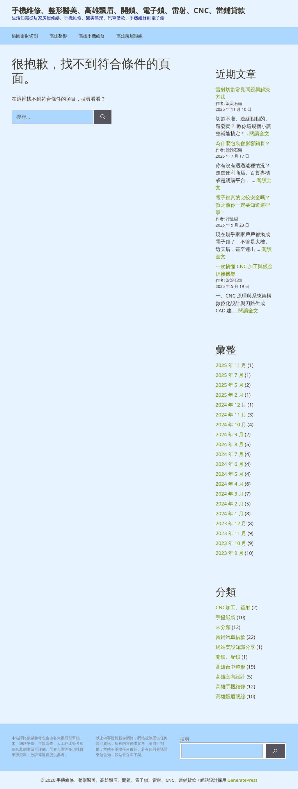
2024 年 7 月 (230, 454)
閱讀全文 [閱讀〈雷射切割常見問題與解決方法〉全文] (259, 133)
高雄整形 (58, 36)
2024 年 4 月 (230, 483)
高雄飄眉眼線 (129, 36)
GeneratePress (243, 780)
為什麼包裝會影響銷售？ (243, 143)
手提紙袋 (225, 617)
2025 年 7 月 (230, 375)
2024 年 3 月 (230, 493)
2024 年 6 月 (230, 464)
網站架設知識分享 (235, 647)
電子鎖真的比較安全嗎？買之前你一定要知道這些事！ (243, 204)
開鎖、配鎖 (228, 656)
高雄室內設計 (230, 676)
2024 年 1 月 (230, 513)
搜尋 (185, 738)
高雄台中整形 (230, 666)
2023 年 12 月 (231, 523)
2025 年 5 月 (230, 385)
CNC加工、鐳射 (233, 607)
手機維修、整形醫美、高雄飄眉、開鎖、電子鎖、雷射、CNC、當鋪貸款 (128, 10)
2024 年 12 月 (231, 404)
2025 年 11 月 (231, 365)
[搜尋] (102, 117)
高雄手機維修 (92, 36)
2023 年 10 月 (231, 543)
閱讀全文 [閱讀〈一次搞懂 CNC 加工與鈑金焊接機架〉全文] (248, 310)
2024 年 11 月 (231, 414)
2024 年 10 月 (231, 424)
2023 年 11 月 (231, 533)
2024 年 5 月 (230, 474)
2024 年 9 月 (230, 434)
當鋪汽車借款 (230, 637)
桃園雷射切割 (25, 36)
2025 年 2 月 (230, 394)
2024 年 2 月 (230, 503)
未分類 (223, 627)
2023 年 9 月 (230, 553)
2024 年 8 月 (230, 444)
